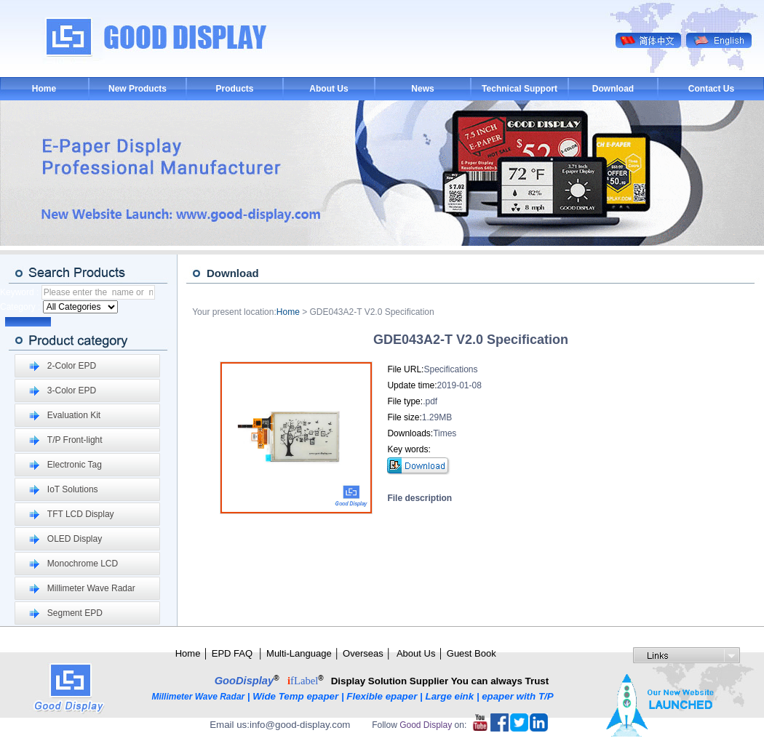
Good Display (425, 725)
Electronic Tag (74, 465)
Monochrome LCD (82, 563)
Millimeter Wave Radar (91, 588)
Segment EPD (75, 613)
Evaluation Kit (73, 415)
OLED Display (74, 539)
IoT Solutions (72, 489)
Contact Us (711, 89)
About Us (328, 89)
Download (613, 89)
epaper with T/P (519, 696)
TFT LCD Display (80, 514)
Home (44, 89)
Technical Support (519, 89)
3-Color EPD (71, 390)
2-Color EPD (71, 366)
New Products (137, 89)
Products (234, 89)
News (422, 89)
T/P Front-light (75, 440)
